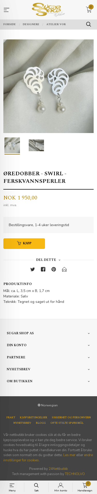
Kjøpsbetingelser (33, 418)
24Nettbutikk (58, 469)
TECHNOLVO (75, 474)
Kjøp (24, 243)
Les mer (69, 455)
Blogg (41, 423)
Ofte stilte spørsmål (67, 423)
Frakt (10, 418)
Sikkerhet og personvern (71, 418)
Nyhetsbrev (22, 423)
